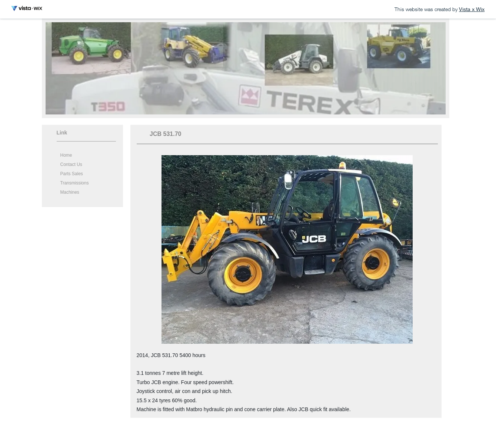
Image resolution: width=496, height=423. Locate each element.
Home (66, 155)
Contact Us (71, 164)
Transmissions (74, 183)
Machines (69, 192)
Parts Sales (71, 173)
